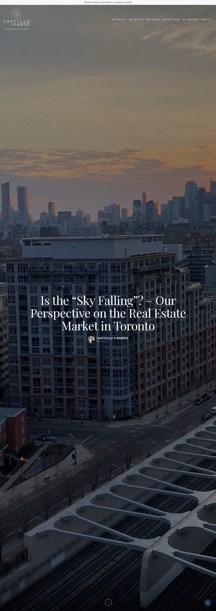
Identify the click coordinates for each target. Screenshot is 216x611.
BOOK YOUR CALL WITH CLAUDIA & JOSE (108, 2)
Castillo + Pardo (112, 338)
